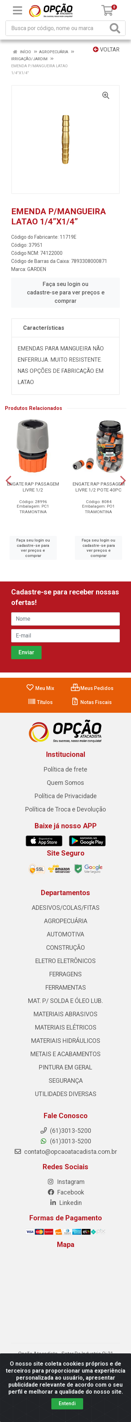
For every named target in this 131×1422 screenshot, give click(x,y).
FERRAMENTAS (65, 987)
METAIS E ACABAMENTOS (65, 1054)
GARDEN (36, 269)
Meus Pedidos (92, 688)
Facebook (65, 1192)
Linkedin (65, 1202)
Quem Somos (65, 782)
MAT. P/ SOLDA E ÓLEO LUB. (65, 1000)
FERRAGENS (65, 974)
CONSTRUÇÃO (65, 947)
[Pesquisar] (116, 28)
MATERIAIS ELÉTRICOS (65, 1027)
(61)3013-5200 (65, 1141)
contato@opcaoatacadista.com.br (65, 1151)
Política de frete (65, 769)
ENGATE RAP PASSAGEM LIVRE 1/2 (33, 487)
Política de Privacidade (66, 796)
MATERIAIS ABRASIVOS (65, 1014)
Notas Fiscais (91, 702)
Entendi (67, 1403)
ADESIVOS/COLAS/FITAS (66, 907)
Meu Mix (40, 688)
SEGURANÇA (66, 1080)
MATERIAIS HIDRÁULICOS (65, 1040)
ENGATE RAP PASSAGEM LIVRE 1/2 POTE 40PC (99, 487)
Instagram (66, 1181)
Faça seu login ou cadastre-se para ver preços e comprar (65, 292)
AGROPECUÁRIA (65, 921)
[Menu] (17, 10)
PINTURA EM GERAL (65, 1067)
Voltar (106, 49)
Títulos (40, 702)
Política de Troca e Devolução (65, 809)
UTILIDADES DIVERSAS (65, 1093)
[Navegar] (8, 480)
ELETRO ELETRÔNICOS (65, 960)
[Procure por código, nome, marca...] (57, 28)
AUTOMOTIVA (65, 934)
